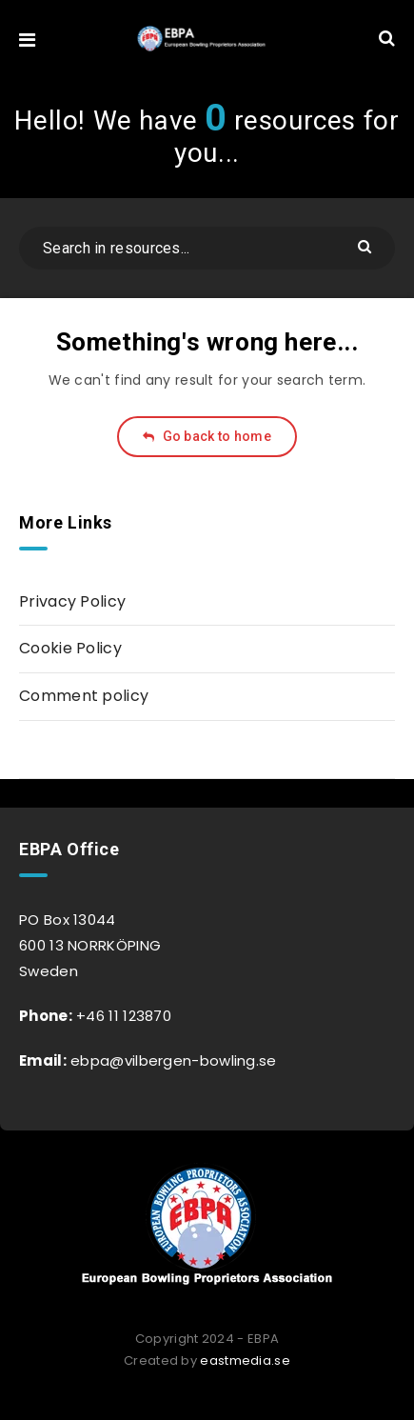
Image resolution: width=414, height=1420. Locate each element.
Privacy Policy (72, 601)
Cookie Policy (70, 648)
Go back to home (207, 436)
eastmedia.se (245, 1360)
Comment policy (83, 696)
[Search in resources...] (207, 248)
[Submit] (367, 245)
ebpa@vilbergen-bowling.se (172, 1060)
